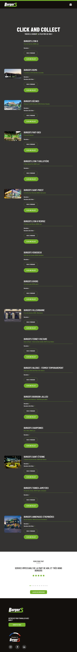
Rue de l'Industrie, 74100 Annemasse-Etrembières (35, 519)
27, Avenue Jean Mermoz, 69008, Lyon (33, 224)
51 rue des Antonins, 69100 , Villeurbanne (33, 313)
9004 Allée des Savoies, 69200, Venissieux (33, 255)
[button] (71, 5)
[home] (10, 5)
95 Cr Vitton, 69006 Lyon (29, 430)
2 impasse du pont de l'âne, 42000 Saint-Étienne (35, 459)
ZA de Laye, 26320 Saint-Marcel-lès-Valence (34, 370)
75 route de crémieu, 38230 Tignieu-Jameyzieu (35, 490)
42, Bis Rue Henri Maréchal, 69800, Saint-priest (35, 193)
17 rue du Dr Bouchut (28, 135)
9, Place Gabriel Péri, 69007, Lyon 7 (32, 164)
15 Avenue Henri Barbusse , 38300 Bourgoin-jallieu (35, 399)
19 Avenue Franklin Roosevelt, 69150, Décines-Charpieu (37, 104)
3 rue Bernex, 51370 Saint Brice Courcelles (34, 72)
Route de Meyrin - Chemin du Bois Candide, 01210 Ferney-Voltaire (39, 341)
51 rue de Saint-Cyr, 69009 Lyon (31, 44)
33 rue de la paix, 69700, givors (31, 284)
